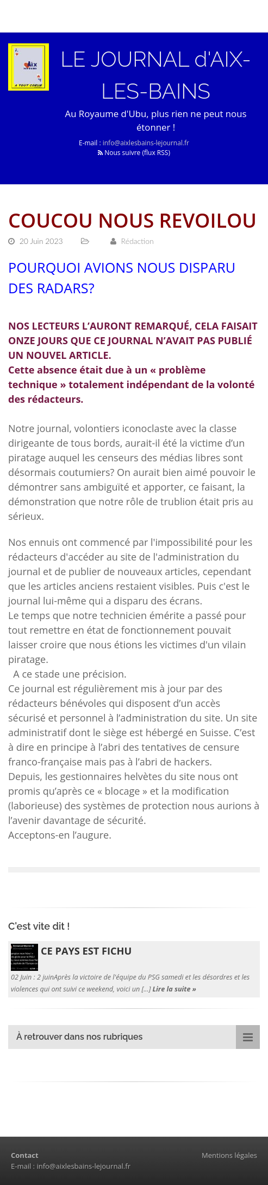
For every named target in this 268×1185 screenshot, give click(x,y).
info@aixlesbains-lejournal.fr (146, 142)
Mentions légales (229, 1155)
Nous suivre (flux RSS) (134, 152)
